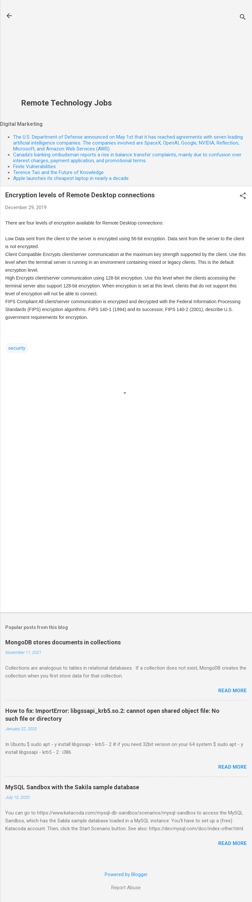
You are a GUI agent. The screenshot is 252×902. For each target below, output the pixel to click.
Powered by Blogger (126, 874)
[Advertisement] (66, 53)
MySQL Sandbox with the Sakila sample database (72, 787)
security (16, 348)
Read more (232, 691)
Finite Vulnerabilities (34, 166)
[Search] (243, 18)
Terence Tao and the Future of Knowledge (58, 172)
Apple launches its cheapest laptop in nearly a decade (71, 178)
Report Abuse (126, 888)
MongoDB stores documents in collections (63, 642)
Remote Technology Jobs (66, 103)
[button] (243, 196)
